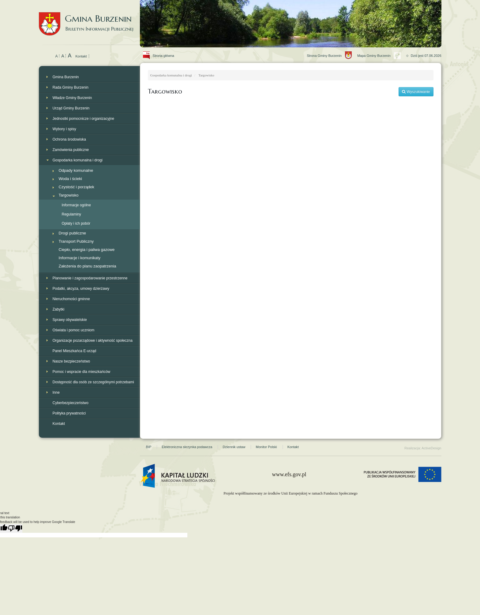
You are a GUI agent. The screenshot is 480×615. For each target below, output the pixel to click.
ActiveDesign (431, 448)
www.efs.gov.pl (289, 474)
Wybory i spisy (64, 129)
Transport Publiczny (76, 241)
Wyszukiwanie (416, 92)
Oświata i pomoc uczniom (74, 330)
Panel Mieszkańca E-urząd (74, 351)
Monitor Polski (266, 447)
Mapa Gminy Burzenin (381, 48)
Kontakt (81, 56)
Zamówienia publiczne (71, 150)
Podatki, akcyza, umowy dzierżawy (81, 288)
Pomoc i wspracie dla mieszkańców (82, 372)
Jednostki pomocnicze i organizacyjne (83, 118)
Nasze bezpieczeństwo (71, 361)
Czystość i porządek (76, 187)
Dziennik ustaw (234, 447)
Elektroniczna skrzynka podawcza (187, 447)
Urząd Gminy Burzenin (71, 108)
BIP (149, 447)
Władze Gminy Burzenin (72, 98)
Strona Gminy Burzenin (332, 48)
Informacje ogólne (76, 205)
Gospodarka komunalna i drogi (78, 160)
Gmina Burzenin (89, 18)
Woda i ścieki (70, 178)
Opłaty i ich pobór (76, 223)
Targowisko (69, 195)
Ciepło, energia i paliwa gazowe (87, 249)
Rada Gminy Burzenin (70, 87)
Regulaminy (71, 214)
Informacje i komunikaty (80, 258)
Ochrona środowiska (69, 139)
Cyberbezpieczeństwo (70, 403)
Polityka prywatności (69, 413)
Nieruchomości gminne (71, 299)
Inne (56, 392)
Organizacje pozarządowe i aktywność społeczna (93, 340)
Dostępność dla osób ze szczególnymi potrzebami (93, 382)
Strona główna (160, 48)
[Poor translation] (15, 528)
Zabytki (59, 309)
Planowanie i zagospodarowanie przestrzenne (90, 278)
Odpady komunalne (76, 170)
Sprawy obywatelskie (70, 320)
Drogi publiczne (72, 233)
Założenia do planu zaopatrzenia (87, 266)
